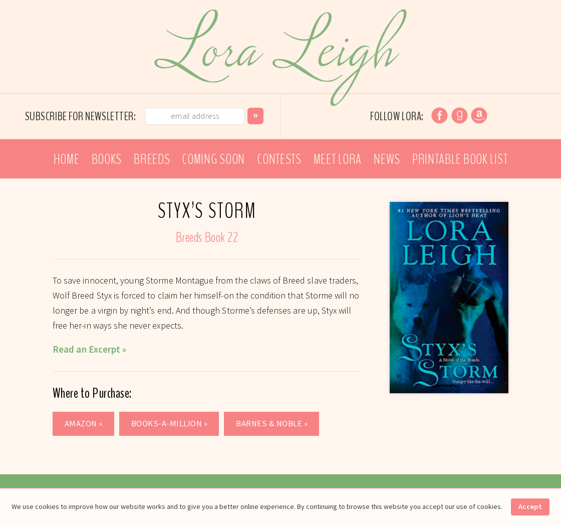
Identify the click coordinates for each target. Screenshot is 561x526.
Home (67, 159)
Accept (530, 506)
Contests (279, 159)
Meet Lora (338, 159)
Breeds (152, 159)
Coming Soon (213, 159)
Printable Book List (459, 159)
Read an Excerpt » (90, 349)
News (387, 159)
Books (107, 159)
